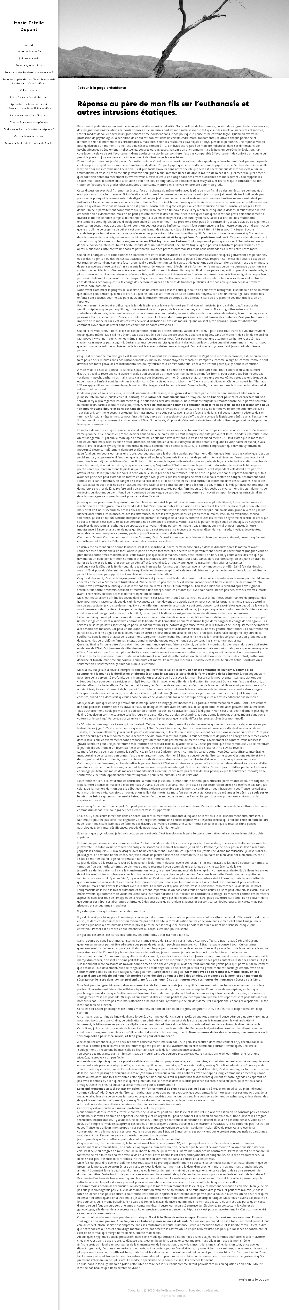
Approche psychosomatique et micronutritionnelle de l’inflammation (29, 106)
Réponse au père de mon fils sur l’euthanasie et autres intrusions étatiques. (29, 81)
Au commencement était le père (29, 115)
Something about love (29, 65)
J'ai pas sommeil (28, 58)
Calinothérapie (29, 90)
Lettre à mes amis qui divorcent (29, 97)
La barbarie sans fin (29, 51)
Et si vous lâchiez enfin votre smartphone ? (29, 129)
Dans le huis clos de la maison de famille (29, 143)
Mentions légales (173, 1296)
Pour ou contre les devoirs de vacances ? (29, 72)
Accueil (28, 45)
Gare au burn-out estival (28, 136)
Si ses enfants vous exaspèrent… (29, 122)
